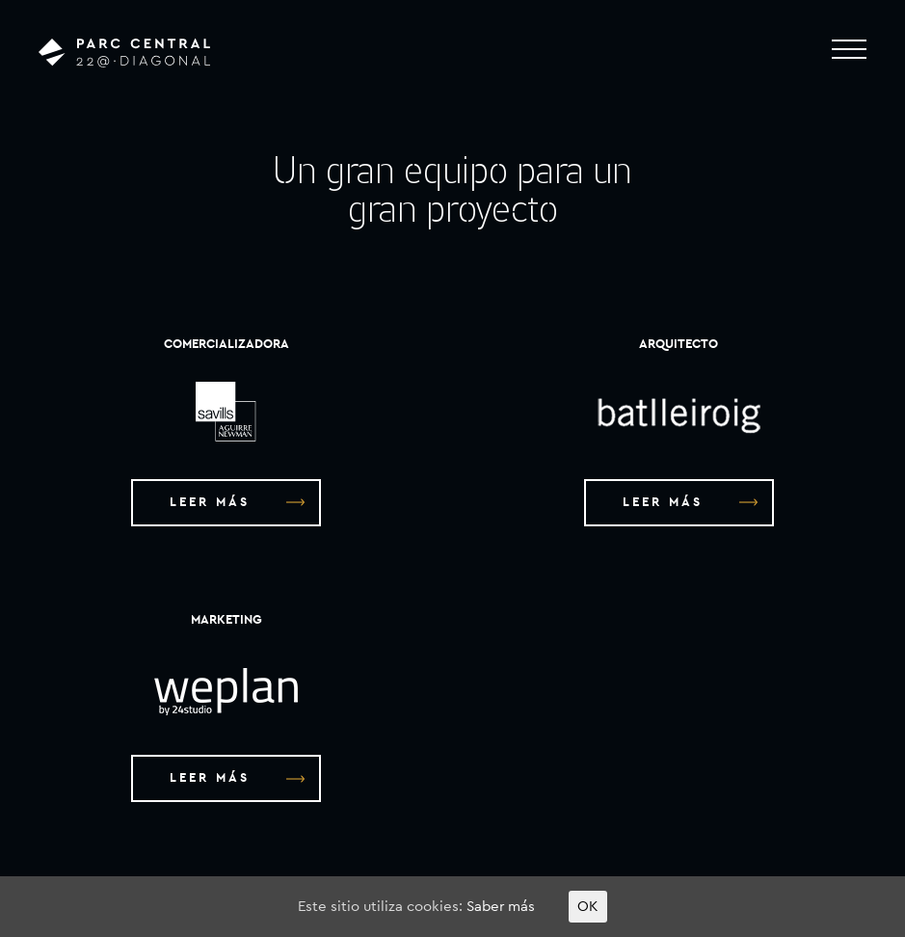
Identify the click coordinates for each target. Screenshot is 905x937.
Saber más (500, 906)
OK (588, 906)
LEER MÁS (237, 502)
